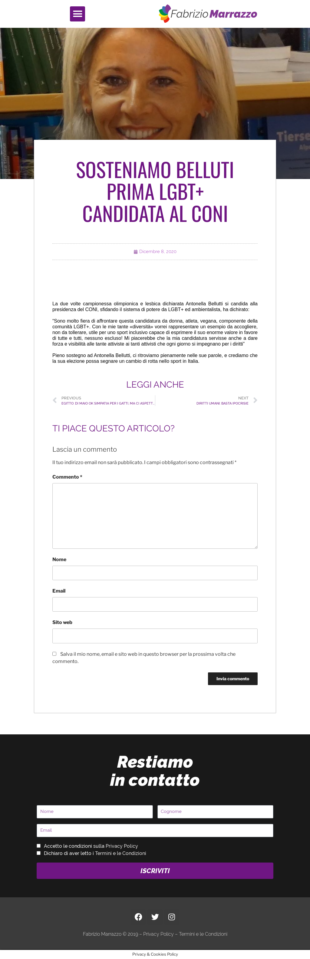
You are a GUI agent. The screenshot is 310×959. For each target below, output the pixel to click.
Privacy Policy (122, 846)
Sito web (62, 622)
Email (58, 591)
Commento (67, 477)
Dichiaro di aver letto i (95, 853)
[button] (77, 13)
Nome (59, 559)
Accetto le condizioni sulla (91, 846)
